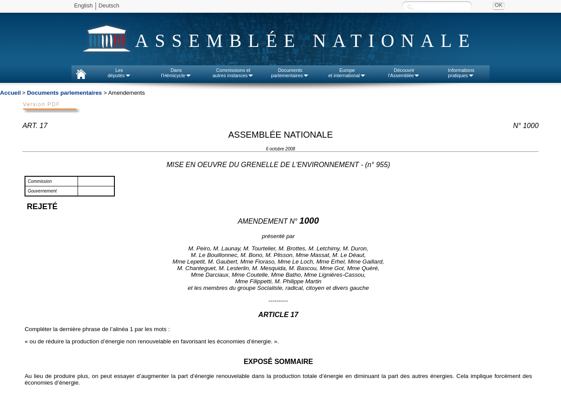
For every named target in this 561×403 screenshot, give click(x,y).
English (83, 5)
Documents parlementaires (64, 92)
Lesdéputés (119, 73)
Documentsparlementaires (290, 73)
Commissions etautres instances (233, 73)
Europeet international (347, 73)
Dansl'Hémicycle (176, 73)
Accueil (10, 92)
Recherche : (409, 6)
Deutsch (109, 5)
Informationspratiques (461, 73)
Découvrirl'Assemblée (404, 73)
